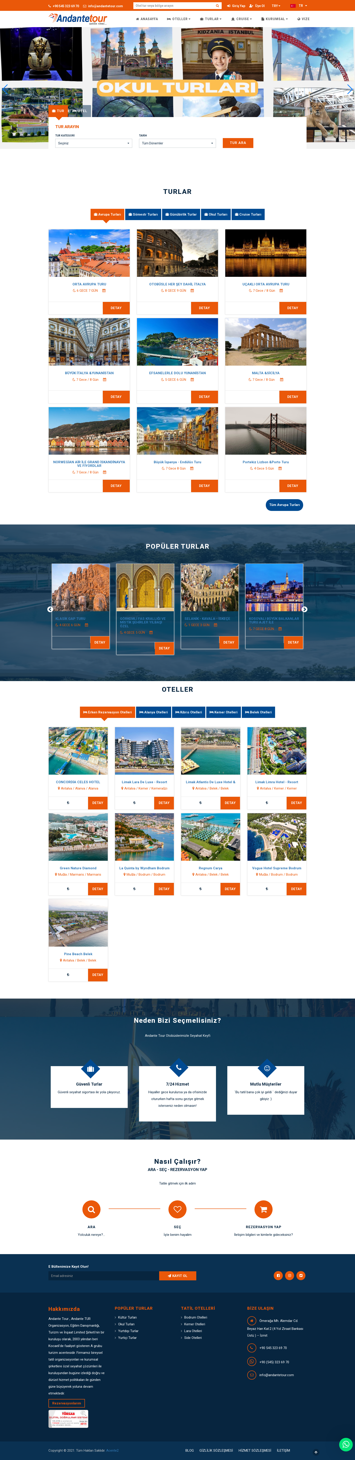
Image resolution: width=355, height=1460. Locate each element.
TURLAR (211, 19)
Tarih (143, 135)
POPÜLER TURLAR (177, 546)
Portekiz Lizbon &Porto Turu (286, 462)
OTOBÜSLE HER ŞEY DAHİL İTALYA (198, 284)
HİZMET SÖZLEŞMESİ (255, 1450)
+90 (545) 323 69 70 (274, 1362)
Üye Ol (257, 6)
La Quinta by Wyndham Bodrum (129, 868)
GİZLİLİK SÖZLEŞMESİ (216, 1450)
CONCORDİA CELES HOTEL (63, 782)
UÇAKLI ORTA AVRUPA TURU (286, 284)
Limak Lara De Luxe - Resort (129, 782)
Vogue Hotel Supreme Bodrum (261, 868)
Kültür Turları (127, 1317)
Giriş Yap (236, 6)
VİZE (303, 19)
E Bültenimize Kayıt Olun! (68, 1267)
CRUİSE (241, 19)
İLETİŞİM (283, 1450)
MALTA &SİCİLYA (286, 373)
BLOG (189, 1450)
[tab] (58, 111)
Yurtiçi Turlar (127, 1338)
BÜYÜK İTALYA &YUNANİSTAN (109, 373)
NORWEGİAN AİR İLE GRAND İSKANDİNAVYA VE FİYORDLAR (110, 464)
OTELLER (179, 19)
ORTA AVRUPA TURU (110, 284)
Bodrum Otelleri (195, 1317)
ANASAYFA (147, 19)
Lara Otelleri (193, 1331)
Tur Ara (238, 143)
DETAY (307, 642)
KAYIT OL (177, 1276)
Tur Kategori (64, 135)
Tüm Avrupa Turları (284, 505)
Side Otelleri (193, 1338)
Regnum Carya (195, 868)
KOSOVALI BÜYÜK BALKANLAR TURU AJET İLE (289, 621)
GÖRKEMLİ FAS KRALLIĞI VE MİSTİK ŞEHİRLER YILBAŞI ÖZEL (157, 622)
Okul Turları (126, 1324)
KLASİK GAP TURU (85, 619)
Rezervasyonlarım (66, 1403)
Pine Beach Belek (63, 954)
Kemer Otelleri (194, 1324)
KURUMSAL (274, 19)
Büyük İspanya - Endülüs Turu (198, 462)
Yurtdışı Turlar (128, 1331)
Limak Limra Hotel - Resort (261, 782)
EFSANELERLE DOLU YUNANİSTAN (198, 373)
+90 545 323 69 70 (63, 6)
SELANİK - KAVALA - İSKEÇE (222, 619)
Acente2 (112, 1450)
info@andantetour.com (103, 6)
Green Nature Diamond (63, 868)
